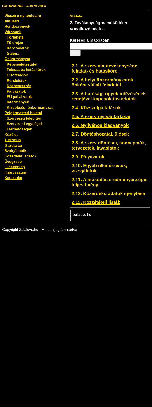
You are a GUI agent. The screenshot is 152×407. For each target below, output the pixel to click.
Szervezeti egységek (25, 124)
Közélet (11, 134)
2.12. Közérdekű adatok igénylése (108, 193)
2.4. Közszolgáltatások (96, 107)
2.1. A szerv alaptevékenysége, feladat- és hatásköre (105, 68)
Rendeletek (16, 80)
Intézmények (18, 102)
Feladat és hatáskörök (26, 70)
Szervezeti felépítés (24, 118)
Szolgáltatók (15, 151)
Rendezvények (17, 26)
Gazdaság (13, 145)
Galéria (13, 53)
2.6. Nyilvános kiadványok (100, 125)
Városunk (13, 32)
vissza (76, 15)
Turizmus (13, 140)
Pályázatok (16, 91)
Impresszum (15, 172)
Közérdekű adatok (20, 156)
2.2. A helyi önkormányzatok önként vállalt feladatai (102, 82)
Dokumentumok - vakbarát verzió (24, 6)
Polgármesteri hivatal (23, 113)
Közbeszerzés (19, 86)
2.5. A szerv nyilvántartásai (101, 116)
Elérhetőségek (19, 129)
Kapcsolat (13, 178)
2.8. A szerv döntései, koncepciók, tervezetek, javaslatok (109, 145)
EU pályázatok (19, 97)
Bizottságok (17, 75)
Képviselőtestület (22, 64)
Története (15, 37)
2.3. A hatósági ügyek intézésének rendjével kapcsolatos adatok (109, 96)
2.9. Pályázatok (88, 156)
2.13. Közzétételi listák (96, 202)
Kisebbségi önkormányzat (30, 107)
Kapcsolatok (18, 48)
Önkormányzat (17, 59)
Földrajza (15, 43)
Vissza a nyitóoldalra (23, 16)
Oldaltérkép (15, 167)
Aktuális (12, 21)
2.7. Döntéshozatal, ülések (100, 134)
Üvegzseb (13, 161)
